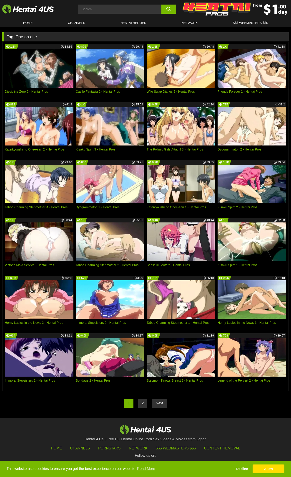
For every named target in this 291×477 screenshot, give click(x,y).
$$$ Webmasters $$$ (176, 448)
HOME (28, 23)
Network (189, 23)
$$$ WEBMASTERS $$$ (250, 23)
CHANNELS (76, 23)
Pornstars (109, 448)
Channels (80, 448)
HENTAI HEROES (133, 23)
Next (159, 403)
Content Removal (222, 448)
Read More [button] (146, 469)
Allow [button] (268, 469)
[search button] (168, 9)
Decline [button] (242, 469)
